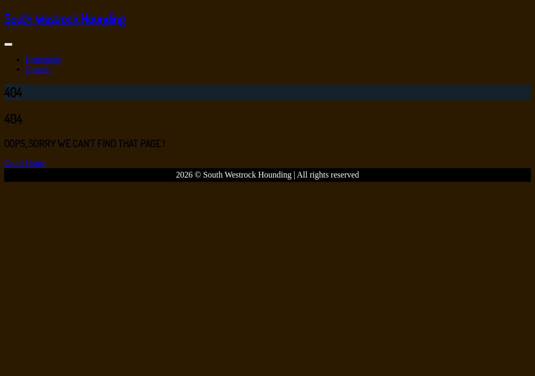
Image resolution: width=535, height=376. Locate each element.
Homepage (43, 59)
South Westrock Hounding (64, 18)
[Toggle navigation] (8, 44)
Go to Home (24, 163)
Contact (38, 68)
